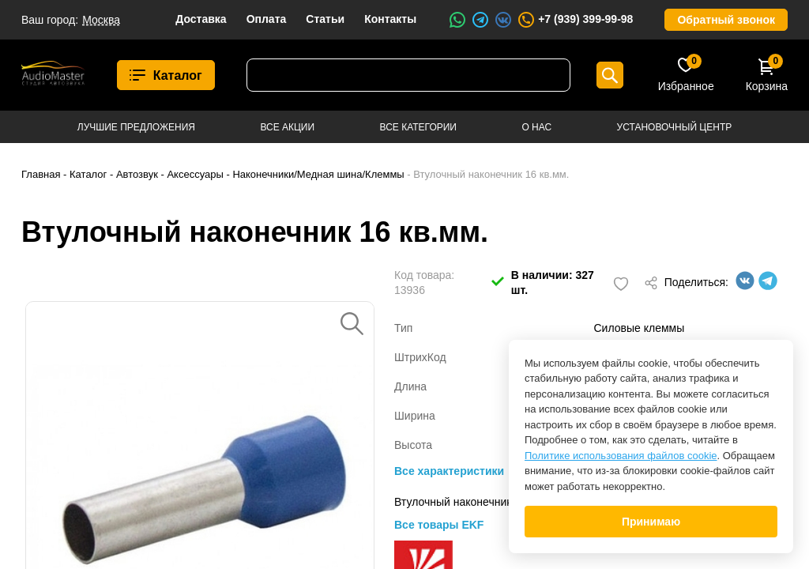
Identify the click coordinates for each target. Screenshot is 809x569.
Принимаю (651, 521)
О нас (536, 127)
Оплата (266, 19)
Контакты (390, 19)
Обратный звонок (726, 19)
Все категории (418, 127)
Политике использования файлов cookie (621, 456)
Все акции (287, 127)
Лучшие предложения (136, 127)
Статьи (325, 19)
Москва (101, 19)
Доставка (200, 19)
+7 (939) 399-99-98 (575, 19)
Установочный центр (674, 127)
